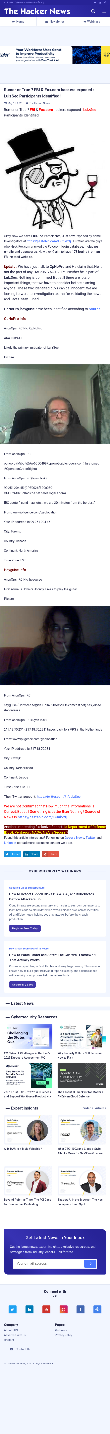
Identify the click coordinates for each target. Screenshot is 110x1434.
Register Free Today (25, 928)
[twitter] (13, 1309)
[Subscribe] (90, 1264)
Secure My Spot (22, 984)
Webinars (91, 21)
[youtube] (46, 1309)
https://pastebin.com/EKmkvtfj (49, 241)
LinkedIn (10, 843)
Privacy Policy (63, 1335)
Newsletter (54, 21)
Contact (9, 1340)
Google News (74, 838)
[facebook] (80, 1309)
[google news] (97, 1309)
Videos (88, 1108)
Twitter (91, 838)
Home (18, 21)
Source (94, 309)
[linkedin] (29, 1309)
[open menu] (104, 11)
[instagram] (64, 1309)
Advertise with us (15, 1335)
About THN (11, 1330)
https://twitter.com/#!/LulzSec (59, 797)
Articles (100, 1108)
